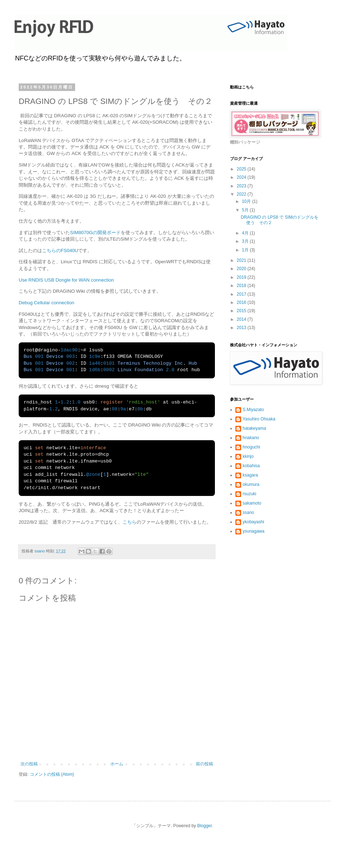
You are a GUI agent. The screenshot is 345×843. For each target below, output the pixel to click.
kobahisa (251, 465)
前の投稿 (204, 763)
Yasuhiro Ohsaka (259, 419)
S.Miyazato (253, 409)
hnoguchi (251, 447)
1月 (246, 249)
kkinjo (248, 456)
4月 (246, 233)
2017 (242, 294)
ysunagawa (253, 531)
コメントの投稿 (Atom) (52, 774)
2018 (242, 285)
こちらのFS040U (60, 250)
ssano (248, 512)
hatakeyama (254, 428)
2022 (242, 194)
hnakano (251, 437)
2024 (242, 177)
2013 (242, 327)
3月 (246, 241)
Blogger (204, 825)
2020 (242, 268)
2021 (242, 260)
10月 (247, 201)
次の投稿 (29, 763)
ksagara (250, 475)
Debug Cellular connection (46, 302)
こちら (130, 522)
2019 (242, 277)
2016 (242, 302)
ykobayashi (253, 521)
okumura (251, 484)
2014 (242, 319)
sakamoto (252, 503)
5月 (246, 210)
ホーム (116, 763)
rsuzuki (249, 493)
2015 (242, 310)
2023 (242, 185)
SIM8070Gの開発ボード (95, 232)
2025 (242, 169)
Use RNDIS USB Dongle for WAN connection (66, 280)
